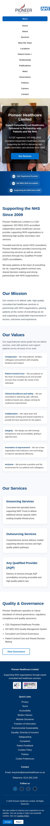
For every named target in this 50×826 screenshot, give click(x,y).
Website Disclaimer (25, 719)
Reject (18, 822)
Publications (25, 65)
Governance (25, 77)
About (25, 31)
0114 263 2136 (30, 778)
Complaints (25, 741)
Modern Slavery (25, 715)
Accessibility (25, 711)
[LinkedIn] (15, 788)
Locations (25, 48)
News (25, 71)
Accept (8, 822)
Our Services (25, 156)
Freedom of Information (25, 724)
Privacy (25, 702)
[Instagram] (21, 788)
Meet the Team (25, 43)
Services (25, 37)
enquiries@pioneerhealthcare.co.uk (28, 772)
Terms (25, 706)
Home (25, 26)
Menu (25, 19)
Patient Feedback (25, 746)
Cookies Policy (25, 750)
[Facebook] (34, 788)
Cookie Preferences (25, 759)
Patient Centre (24, 54)
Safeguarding (25, 737)
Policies (25, 83)
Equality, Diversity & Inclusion (25, 732)
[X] (28, 788)
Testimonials (25, 60)
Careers (25, 88)
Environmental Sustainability (25, 728)
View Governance (16, 652)
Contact (25, 94)
